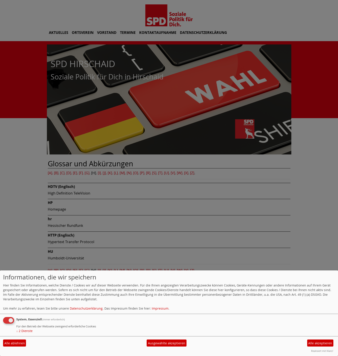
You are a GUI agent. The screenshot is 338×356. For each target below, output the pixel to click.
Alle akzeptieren (320, 343)
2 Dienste (24, 331)
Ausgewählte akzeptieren (166, 343)
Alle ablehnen (14, 343)
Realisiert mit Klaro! (322, 350)
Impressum (160, 308)
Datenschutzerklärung (86, 308)
